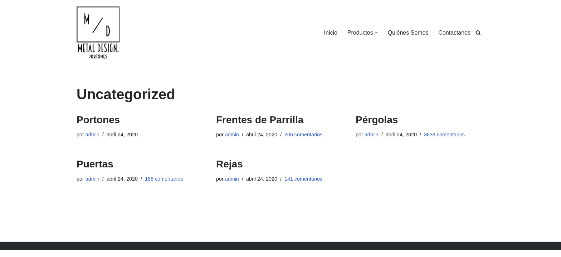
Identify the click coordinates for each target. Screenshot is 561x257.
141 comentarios (303, 179)
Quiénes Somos (407, 33)
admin (92, 134)
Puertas (95, 164)
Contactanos (454, 33)
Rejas (229, 164)
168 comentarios (164, 179)
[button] (376, 32)
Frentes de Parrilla (259, 119)
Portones (98, 119)
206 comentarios (303, 134)
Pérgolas (377, 119)
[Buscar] (478, 32)
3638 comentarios (444, 134)
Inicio (330, 33)
